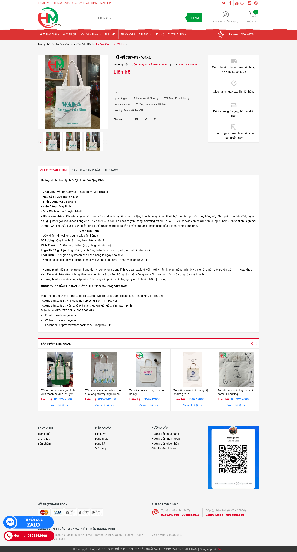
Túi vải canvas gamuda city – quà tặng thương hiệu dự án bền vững (103, 394)
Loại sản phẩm (90, 34)
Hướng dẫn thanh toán (166, 438)
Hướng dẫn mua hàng (165, 433)
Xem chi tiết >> (60, 405)
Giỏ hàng (100, 448)
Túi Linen (111, 34)
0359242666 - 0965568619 (180, 514)
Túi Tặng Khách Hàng (177, 98)
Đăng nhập (219, 21)
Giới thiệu (69, 34)
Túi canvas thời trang (146, 98)
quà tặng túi (121, 98)
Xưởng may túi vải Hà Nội (151, 104)
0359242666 (62, 399)
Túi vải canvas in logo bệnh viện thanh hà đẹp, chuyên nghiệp (58, 394)
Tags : (117, 92)
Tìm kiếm (100, 433)
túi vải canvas (123, 104)
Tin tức (145, 34)
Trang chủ (49, 34)
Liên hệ (159, 34)
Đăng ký (233, 21)
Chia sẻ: (118, 119)
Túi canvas (128, 34)
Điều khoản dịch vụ (164, 448)
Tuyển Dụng (177, 34)
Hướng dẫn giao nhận (165, 443)
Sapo (220, 549)
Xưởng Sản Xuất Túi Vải (129, 110)
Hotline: (242, 34)
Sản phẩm (44, 443)
